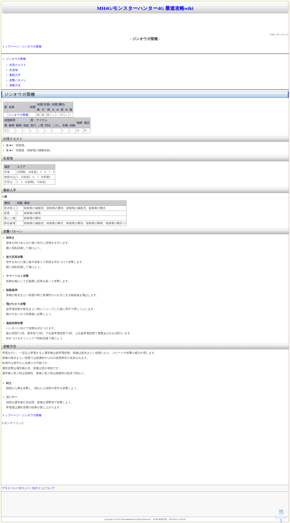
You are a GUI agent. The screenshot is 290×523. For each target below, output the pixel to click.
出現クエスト (17, 64)
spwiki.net (129, 519)
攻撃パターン (17, 80)
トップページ (10, 46)
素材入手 (15, 75)
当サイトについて (43, 488)
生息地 (13, 69)
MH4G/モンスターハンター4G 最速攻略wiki (145, 8)
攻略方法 (15, 85)
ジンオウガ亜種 (31, 46)
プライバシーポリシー (16, 488)
